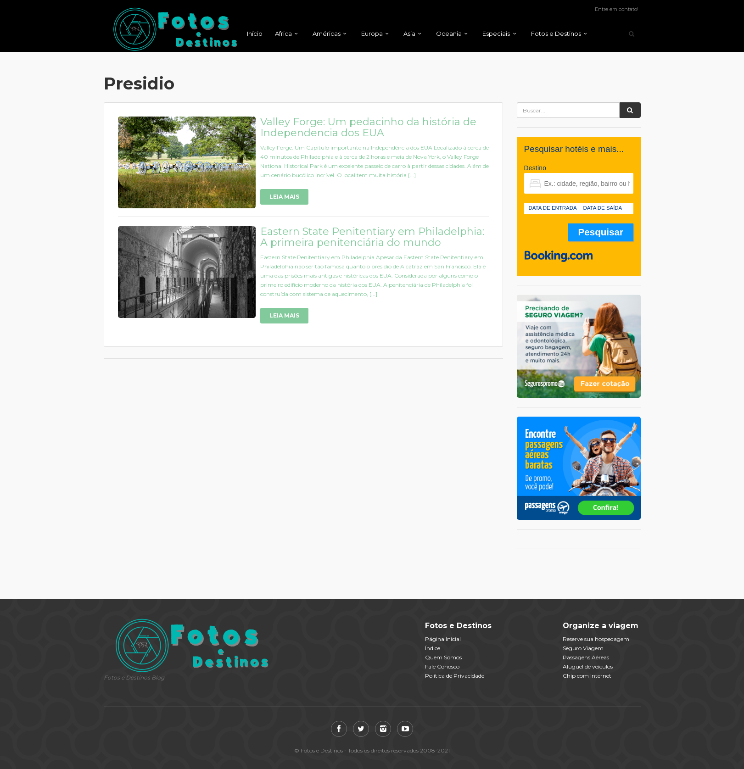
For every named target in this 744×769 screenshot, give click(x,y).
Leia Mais (284, 196)
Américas (327, 33)
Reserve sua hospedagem (596, 638)
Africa (283, 33)
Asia (409, 33)
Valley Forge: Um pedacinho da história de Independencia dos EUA (368, 127)
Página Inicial (443, 638)
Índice (432, 648)
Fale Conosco (442, 666)
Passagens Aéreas (586, 657)
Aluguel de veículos (588, 666)
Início (255, 33)
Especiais (496, 33)
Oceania (449, 33)
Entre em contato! (616, 9)
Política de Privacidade (454, 675)
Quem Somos (443, 657)
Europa (372, 33)
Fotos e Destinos (556, 33)
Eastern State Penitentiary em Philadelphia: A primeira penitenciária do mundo (372, 237)
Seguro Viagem (583, 648)
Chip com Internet (587, 675)
